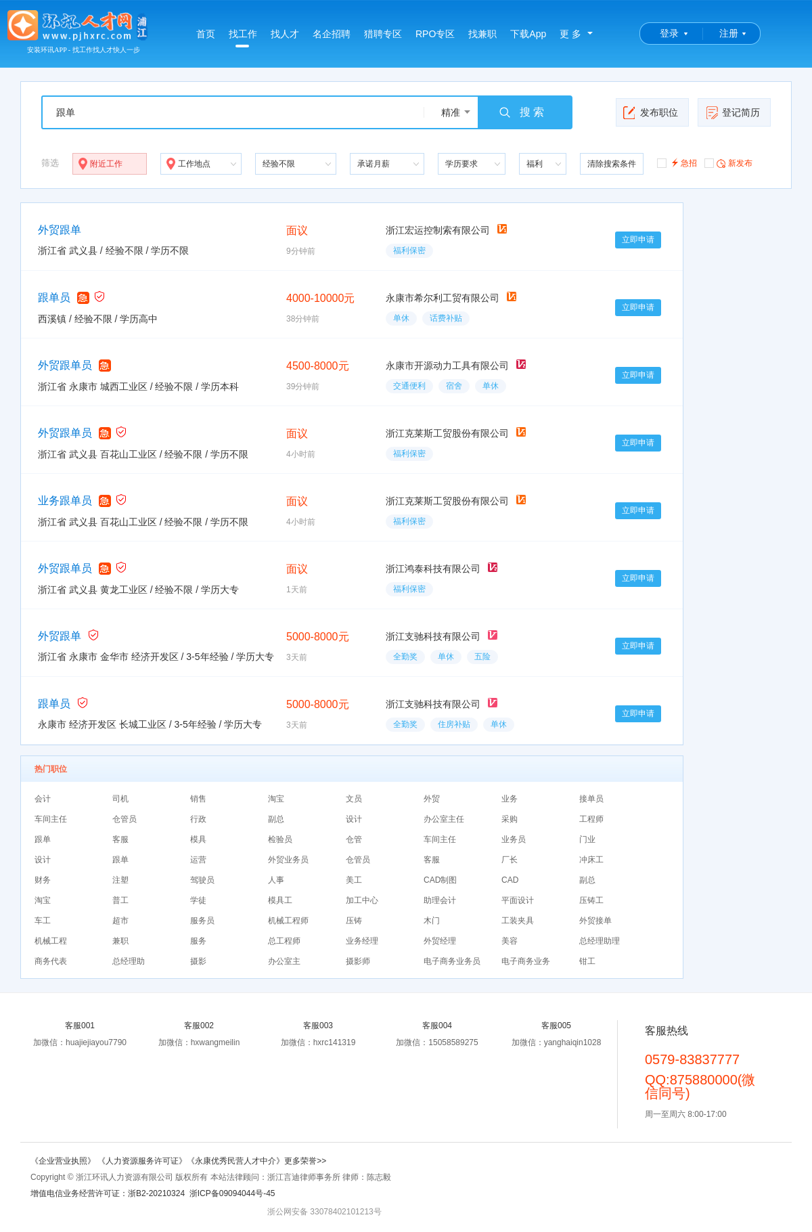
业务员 (513, 839)
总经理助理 (599, 941)
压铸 (354, 920)
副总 (276, 819)
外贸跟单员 (65, 365)
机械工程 (51, 941)
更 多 (570, 33)
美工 (354, 880)
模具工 (280, 900)
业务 (509, 799)
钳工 (587, 961)
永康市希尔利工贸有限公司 (442, 297)
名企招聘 (332, 33)
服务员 (202, 920)
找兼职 (482, 33)
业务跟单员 (65, 500)
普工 (120, 900)
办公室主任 (444, 819)
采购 (509, 819)
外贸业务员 (288, 859)
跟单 (43, 839)
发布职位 (650, 112)
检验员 (280, 839)
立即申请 (638, 239)
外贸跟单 (59, 230)
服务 (198, 941)
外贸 (432, 799)
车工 (43, 920)
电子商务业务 (525, 961)
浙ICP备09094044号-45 (232, 1193)
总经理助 (128, 961)
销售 (198, 799)
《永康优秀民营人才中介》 (235, 1161)
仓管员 (124, 819)
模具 (198, 839)
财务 (43, 880)
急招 (677, 162)
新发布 (728, 162)
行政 (198, 819)
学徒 (198, 900)
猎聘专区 (383, 33)
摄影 (198, 961)
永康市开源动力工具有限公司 (447, 365)
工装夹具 (517, 920)
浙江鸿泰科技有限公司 (433, 568)
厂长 (509, 859)
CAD (509, 880)
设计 (354, 819)
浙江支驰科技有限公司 (433, 636)
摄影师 (358, 961)
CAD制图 (440, 880)
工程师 (591, 819)
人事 (276, 880)
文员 (354, 799)
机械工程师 (288, 920)
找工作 (243, 37)
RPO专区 (435, 33)
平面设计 (517, 900)
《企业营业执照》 (63, 1161)
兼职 (120, 941)
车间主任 (51, 819)
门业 (587, 839)
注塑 (120, 880)
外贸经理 (440, 941)
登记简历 (732, 112)
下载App (528, 33)
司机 (120, 799)
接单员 (591, 799)
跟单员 (54, 297)
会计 (43, 799)
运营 (198, 859)
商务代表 (51, 961)
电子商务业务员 (452, 961)
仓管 (354, 839)
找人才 (285, 33)
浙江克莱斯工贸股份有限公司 (447, 433)
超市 (120, 920)
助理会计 (440, 900)
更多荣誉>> (305, 1161)
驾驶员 (202, 880)
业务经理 (362, 941)
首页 (205, 33)
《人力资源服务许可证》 (142, 1161)
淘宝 (276, 799)
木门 (432, 920)
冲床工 (591, 859)
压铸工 (591, 900)
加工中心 (362, 900)
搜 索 (521, 112)
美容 (509, 941)
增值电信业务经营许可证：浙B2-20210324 (107, 1193)
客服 (120, 839)
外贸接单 (595, 920)
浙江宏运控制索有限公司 (438, 230)
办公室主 (284, 961)
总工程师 (284, 941)
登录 (669, 33)
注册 (728, 33)
